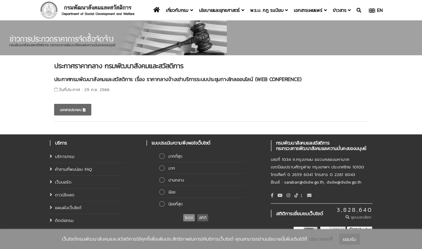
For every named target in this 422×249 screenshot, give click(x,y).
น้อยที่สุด (175, 204)
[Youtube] (279, 195)
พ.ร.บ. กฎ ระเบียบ (269, 10)
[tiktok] (296, 195)
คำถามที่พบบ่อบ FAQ (73, 169)
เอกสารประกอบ (73, 110)
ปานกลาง (176, 180)
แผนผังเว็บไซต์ (68, 207)
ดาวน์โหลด (64, 194)
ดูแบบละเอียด (359, 217)
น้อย (171, 192)
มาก (171, 168)
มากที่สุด (175, 156)
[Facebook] (272, 195)
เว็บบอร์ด (63, 182)
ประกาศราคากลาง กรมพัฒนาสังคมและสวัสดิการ (118, 66)
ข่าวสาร (342, 10)
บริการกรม (64, 156)
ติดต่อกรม (64, 220)
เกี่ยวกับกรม (179, 10)
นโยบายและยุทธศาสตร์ (221, 10)
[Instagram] (288, 195)
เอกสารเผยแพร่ (310, 10)
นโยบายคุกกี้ (321, 239)
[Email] (309, 195)
